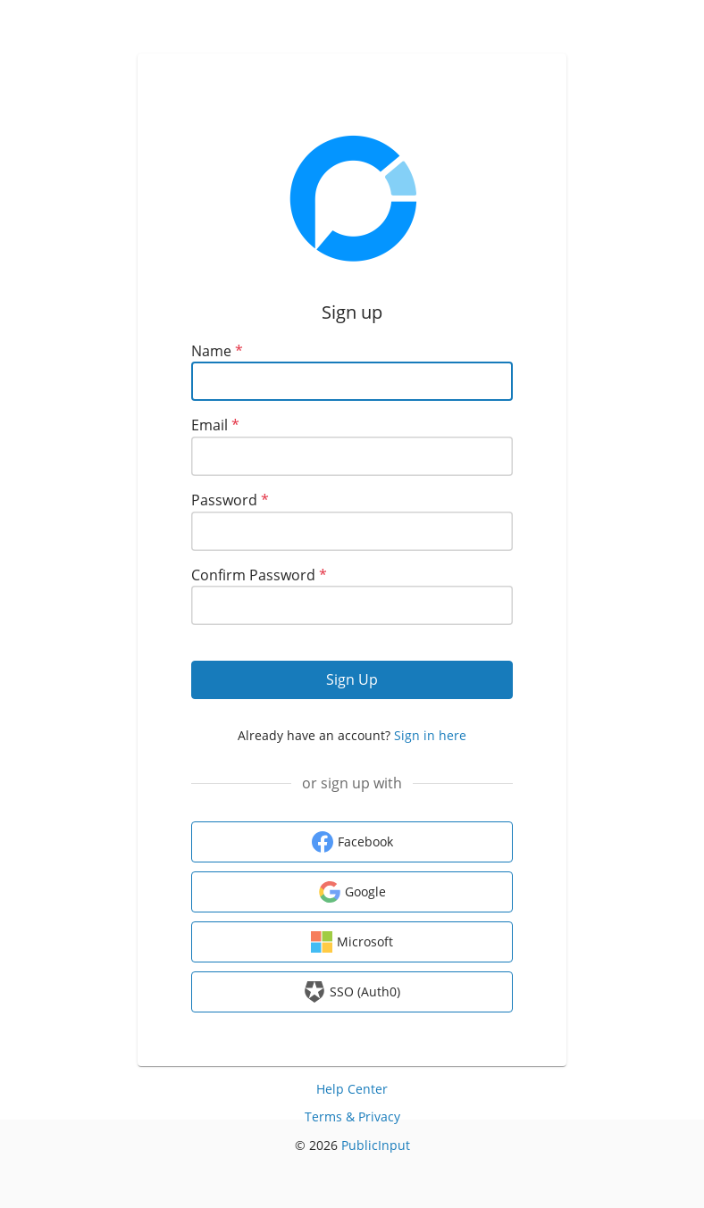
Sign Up (352, 679)
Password (230, 500)
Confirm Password (259, 575)
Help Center (352, 1088)
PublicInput (375, 1145)
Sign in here (430, 735)
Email (215, 425)
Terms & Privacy (352, 1116)
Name (217, 351)
